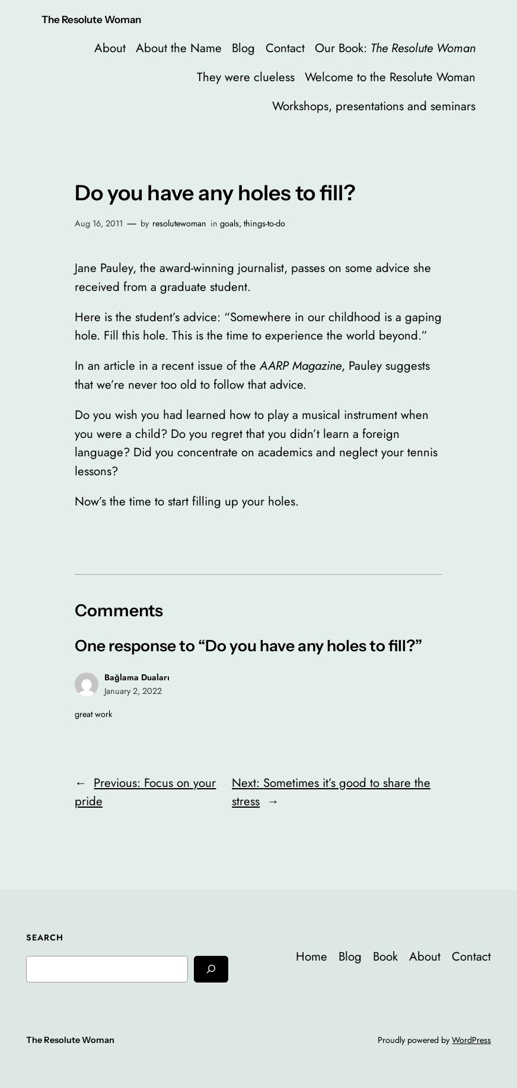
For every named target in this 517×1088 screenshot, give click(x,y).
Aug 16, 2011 (99, 223)
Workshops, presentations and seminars (373, 106)
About (110, 48)
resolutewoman (179, 223)
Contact (285, 48)
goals (229, 223)
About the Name (179, 48)
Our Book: (395, 48)
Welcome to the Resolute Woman (390, 77)
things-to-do (264, 223)
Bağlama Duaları (137, 677)
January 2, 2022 (133, 691)
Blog (243, 48)
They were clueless (246, 77)
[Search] (211, 969)
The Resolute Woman (91, 19)
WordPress (471, 1040)
